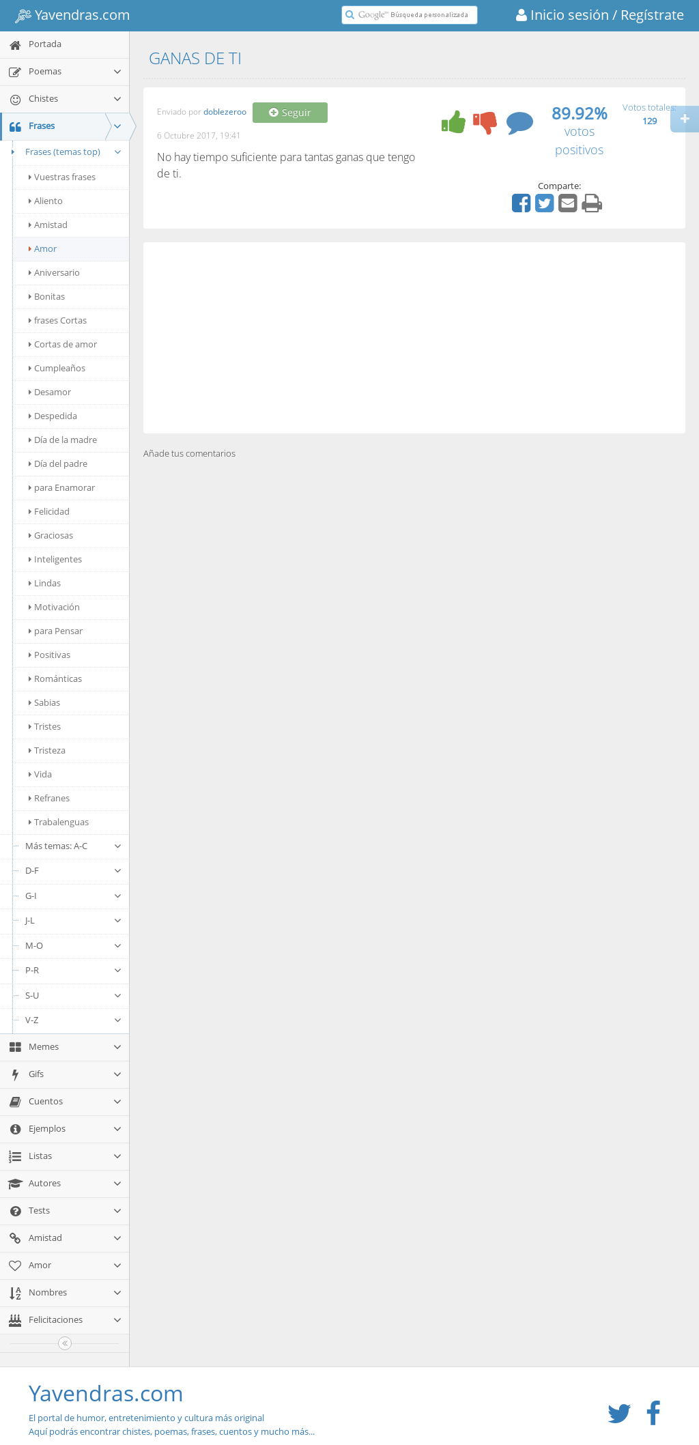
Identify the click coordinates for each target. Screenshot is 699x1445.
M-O (73, 945)
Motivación (54, 607)
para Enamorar (62, 487)
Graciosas (51, 535)
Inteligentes (55, 559)
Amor (43, 248)
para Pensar (56, 631)
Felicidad (49, 511)
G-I (73, 895)
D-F (73, 870)
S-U (73, 995)
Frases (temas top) (64, 151)
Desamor (50, 392)
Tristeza (47, 750)
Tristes (45, 726)
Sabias (44, 702)
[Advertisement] (414, 337)
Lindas (45, 583)
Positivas (49, 654)
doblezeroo (224, 112)
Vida (40, 774)
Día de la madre (63, 439)
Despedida (53, 416)
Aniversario (54, 272)
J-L (73, 920)
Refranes (49, 798)
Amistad (48, 224)
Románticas (55, 678)
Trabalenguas (59, 822)
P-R (73, 970)
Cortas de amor (63, 344)
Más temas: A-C (73, 846)
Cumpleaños (57, 368)
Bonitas (47, 296)
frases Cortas (58, 320)
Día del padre (58, 463)
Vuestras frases (62, 177)
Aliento (46, 201)
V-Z (73, 1020)
